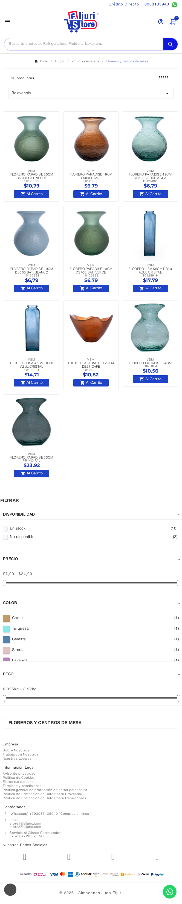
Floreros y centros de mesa (45, 723)
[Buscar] (83, 44)
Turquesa (95, 629)
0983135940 (161, 4)
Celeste (95, 639)
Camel (95, 618)
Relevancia (91, 93)
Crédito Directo (124, 4)
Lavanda (95, 661)
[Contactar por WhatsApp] (170, 892)
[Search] (170, 44)
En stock (94, 529)
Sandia (95, 650)
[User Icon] (161, 22)
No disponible (94, 537)
